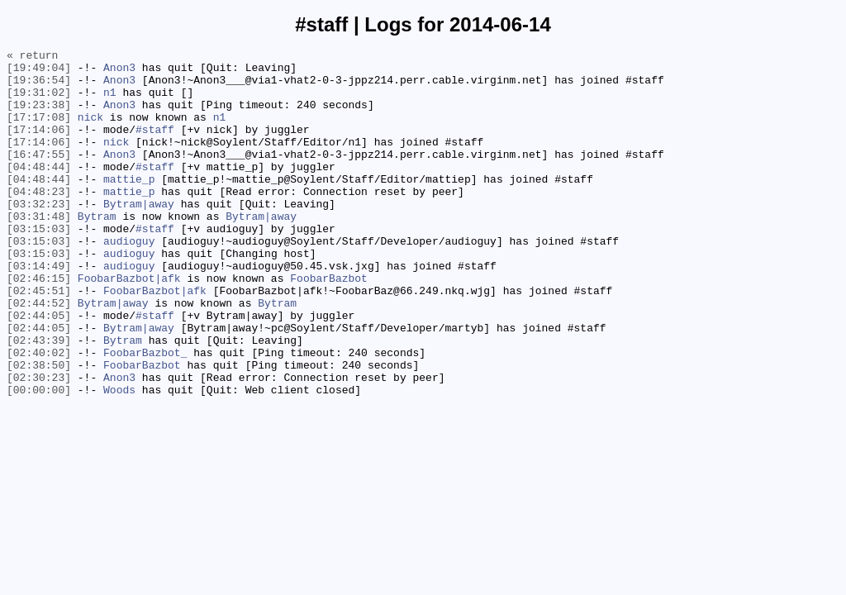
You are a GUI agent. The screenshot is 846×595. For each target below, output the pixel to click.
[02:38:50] (39, 428)
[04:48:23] (39, 220)
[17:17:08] (39, 131)
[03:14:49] (39, 309)
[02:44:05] (39, 369)
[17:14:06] (39, 146)
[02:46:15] (39, 324)
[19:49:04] (39, 71)
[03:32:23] (39, 235)
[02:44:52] (39, 354)
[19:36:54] (39, 86)
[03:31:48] (39, 250)
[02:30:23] (39, 443)
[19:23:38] (39, 116)
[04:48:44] (39, 190)
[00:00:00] (39, 458)
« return (32, 57)
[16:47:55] (39, 176)
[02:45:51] (39, 339)
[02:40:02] (39, 414)
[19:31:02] (39, 101)
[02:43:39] (39, 399)
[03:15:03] (39, 265)
